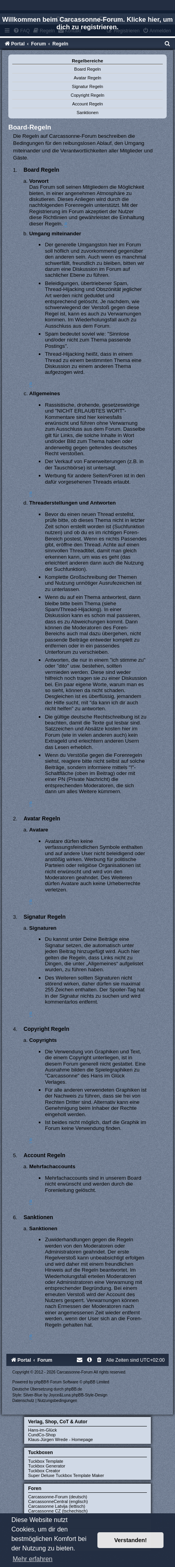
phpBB (40, 1382)
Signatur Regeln (87, 86)
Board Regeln (87, 69)
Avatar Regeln (87, 77)
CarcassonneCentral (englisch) (58, 1501)
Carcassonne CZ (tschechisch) (58, 1511)
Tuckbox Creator (44, 1470)
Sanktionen (87, 112)
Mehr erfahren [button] (33, 1559)
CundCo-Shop (42, 1434)
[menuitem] (167, 44)
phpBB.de (73, 1389)
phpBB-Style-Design (89, 1395)
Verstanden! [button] (130, 1540)
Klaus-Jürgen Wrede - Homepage (60, 1439)
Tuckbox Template (45, 1461)
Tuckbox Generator (46, 1466)
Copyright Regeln (88, 95)
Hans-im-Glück (42, 1430)
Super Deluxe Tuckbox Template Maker (66, 1475)
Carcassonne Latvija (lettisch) (56, 1506)
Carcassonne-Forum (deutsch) (57, 1496)
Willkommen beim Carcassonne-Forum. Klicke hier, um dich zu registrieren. (87, 23)
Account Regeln (87, 103)
